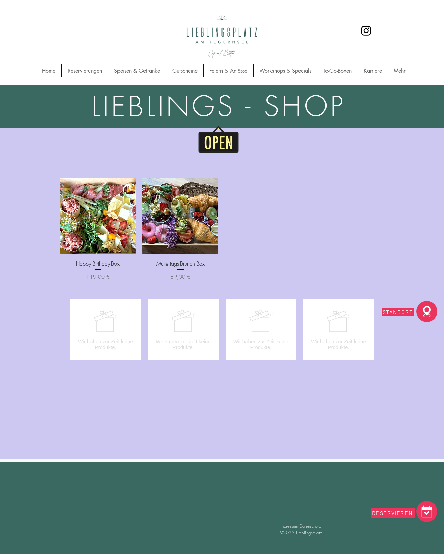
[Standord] (426, 311)
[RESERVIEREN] (393, 513)
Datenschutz (310, 526)
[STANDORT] (398, 312)
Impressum (289, 526)
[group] (222, 329)
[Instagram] (366, 30)
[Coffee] (426, 511)
